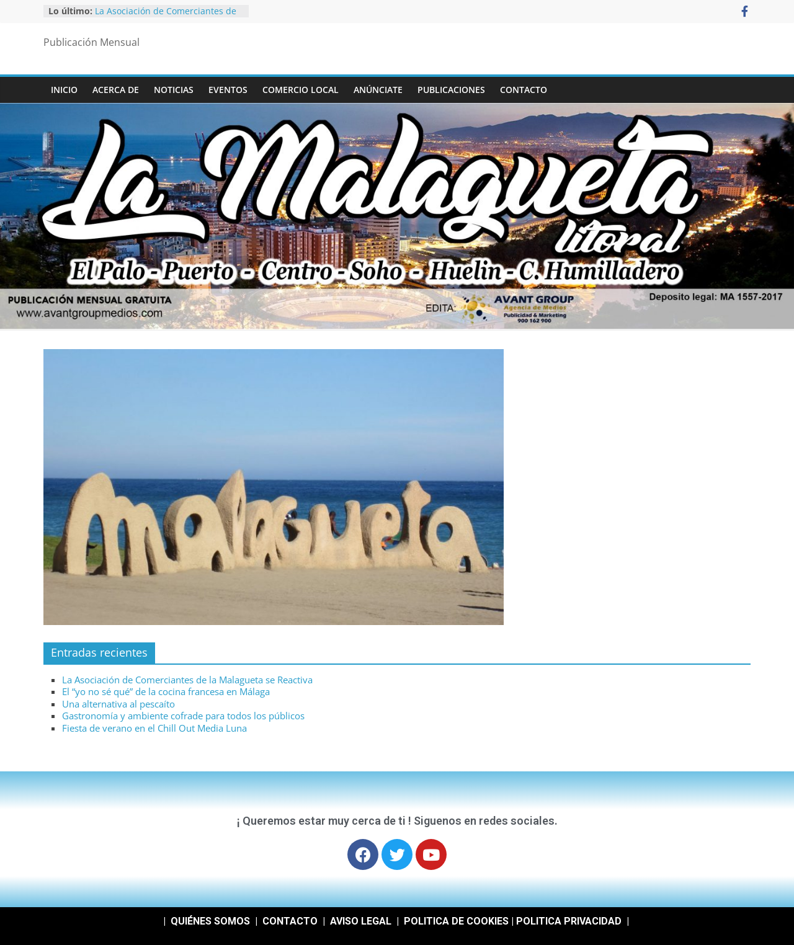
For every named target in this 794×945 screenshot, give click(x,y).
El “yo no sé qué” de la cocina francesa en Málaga (166, 691)
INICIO (64, 89)
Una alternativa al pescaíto (118, 704)
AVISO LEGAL (360, 921)
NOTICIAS (174, 89)
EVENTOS (228, 89)
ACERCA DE (115, 89)
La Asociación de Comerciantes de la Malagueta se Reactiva (165, 17)
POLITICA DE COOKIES (456, 921)
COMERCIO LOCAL (300, 89)
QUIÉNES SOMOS (210, 921)
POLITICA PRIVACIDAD (569, 921)
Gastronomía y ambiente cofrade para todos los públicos (183, 715)
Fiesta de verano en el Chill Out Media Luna (154, 728)
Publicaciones (451, 89)
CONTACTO (523, 89)
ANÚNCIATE (378, 89)
